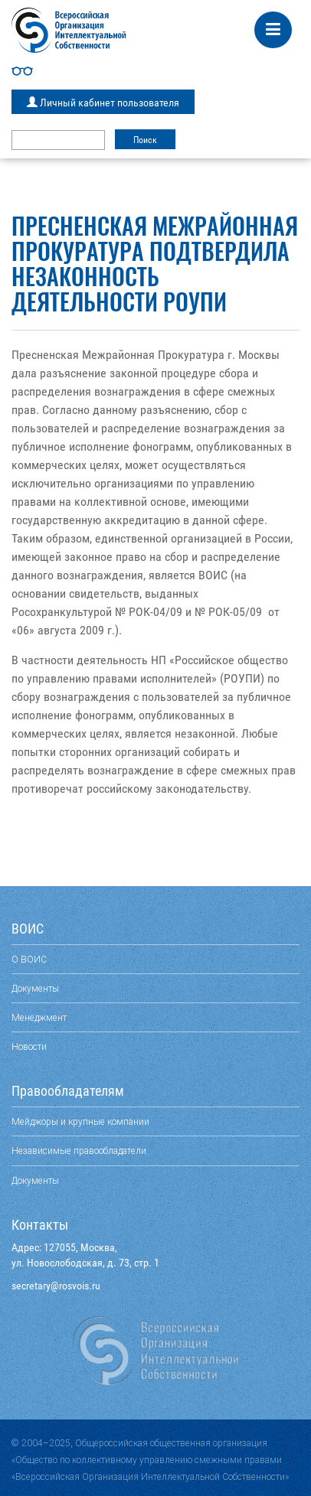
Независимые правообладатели (78, 1150)
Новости (29, 1046)
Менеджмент (39, 1017)
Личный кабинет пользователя (103, 102)
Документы (35, 988)
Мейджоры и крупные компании (80, 1121)
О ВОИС (29, 959)
